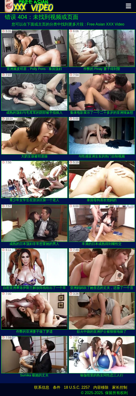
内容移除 (101, 387)
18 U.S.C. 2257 (77, 387)
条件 (56, 387)
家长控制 (119, 387)
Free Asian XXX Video (105, 24)
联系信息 (41, 387)
